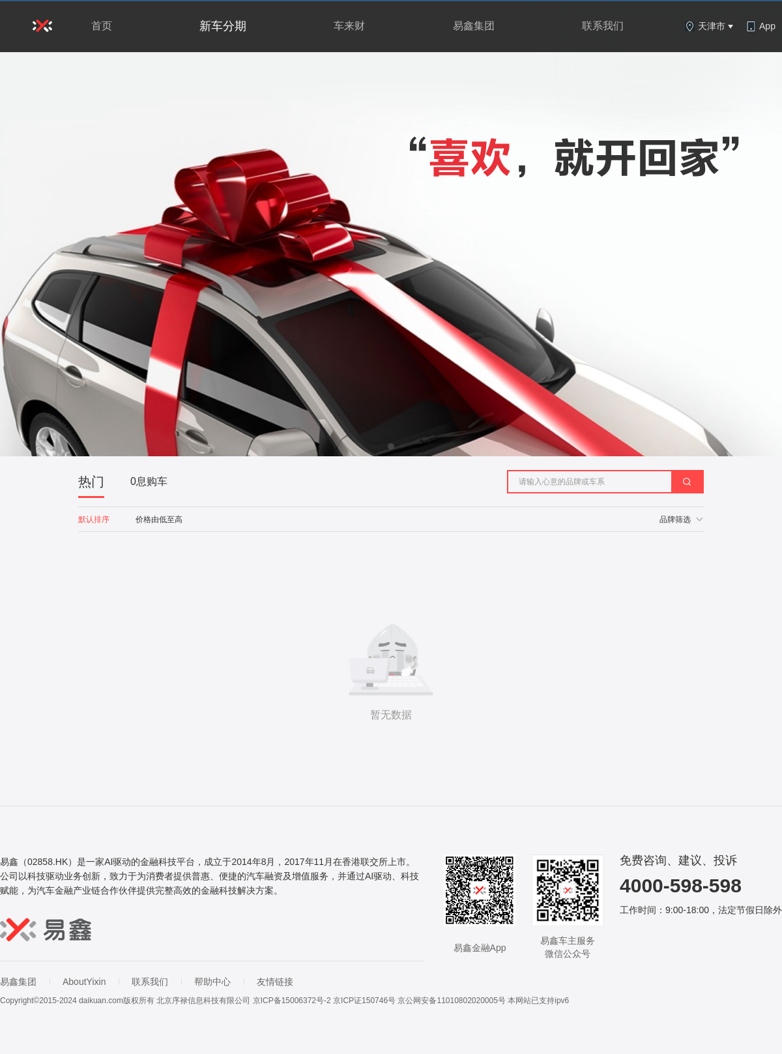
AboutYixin (84, 981)
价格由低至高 (159, 519)
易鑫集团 (474, 25)
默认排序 (93, 519)
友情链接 (275, 981)
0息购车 (148, 481)
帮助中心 (212, 981)
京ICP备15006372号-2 (292, 1000)
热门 (91, 481)
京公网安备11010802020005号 (451, 1000)
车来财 (349, 25)
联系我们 (603, 25)
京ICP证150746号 (364, 1000)
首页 (101, 25)
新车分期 (222, 26)
